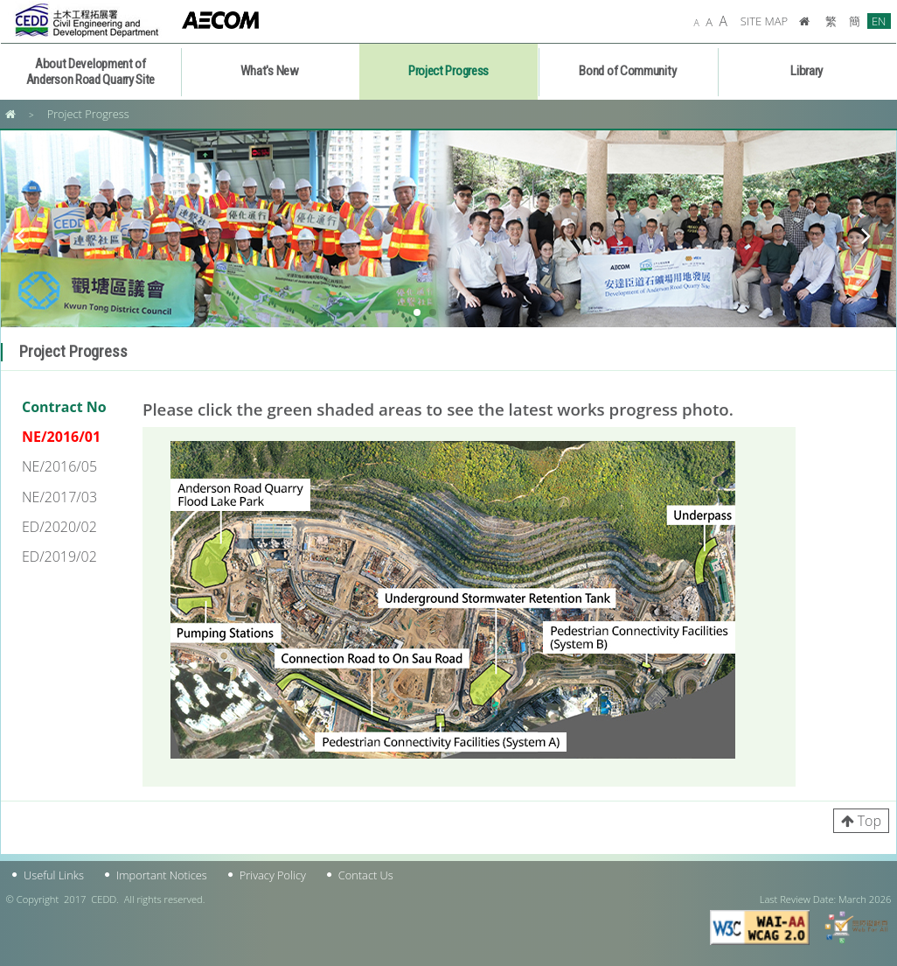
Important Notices (161, 875)
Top (869, 820)
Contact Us (365, 875)
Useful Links (54, 875)
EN (879, 21)
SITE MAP (764, 21)
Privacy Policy (273, 875)
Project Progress (88, 114)
